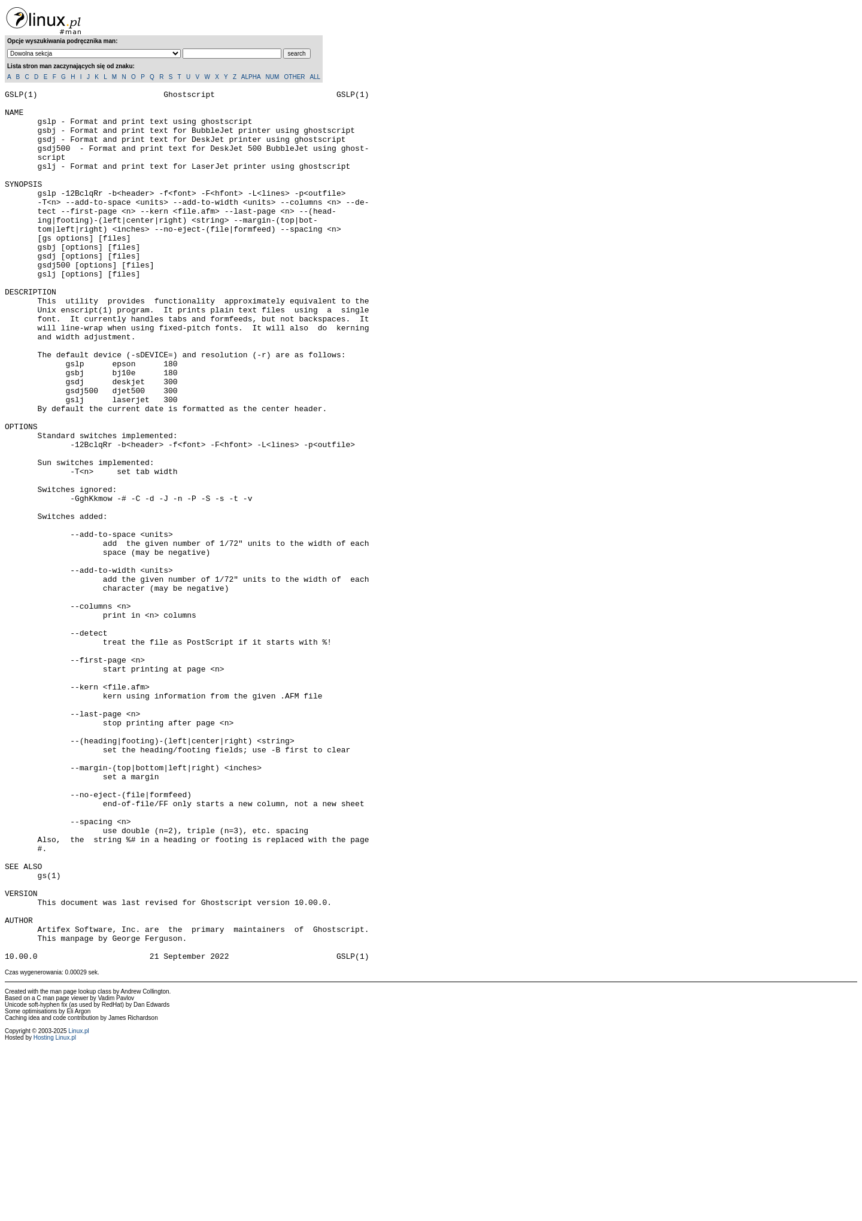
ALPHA (250, 77)
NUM (272, 77)
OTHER (294, 77)
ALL (314, 77)
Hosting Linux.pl (55, 1211)
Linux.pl (78, 1205)
